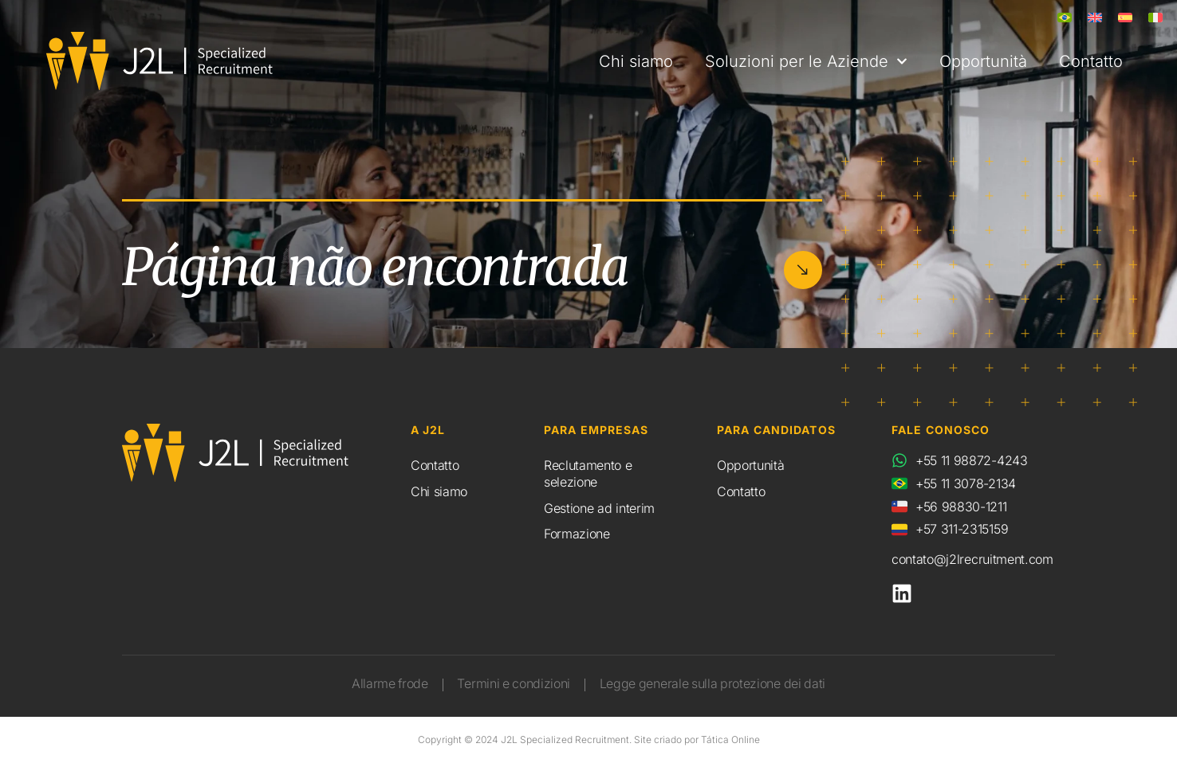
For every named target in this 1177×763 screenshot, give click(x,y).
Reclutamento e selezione (588, 473)
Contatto (1091, 61)
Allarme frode (387, 684)
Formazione (577, 534)
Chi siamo (636, 61)
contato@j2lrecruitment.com (972, 559)
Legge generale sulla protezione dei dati (714, 684)
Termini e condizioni (512, 684)
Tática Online (730, 739)
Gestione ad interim (599, 508)
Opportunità (983, 61)
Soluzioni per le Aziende (806, 61)
